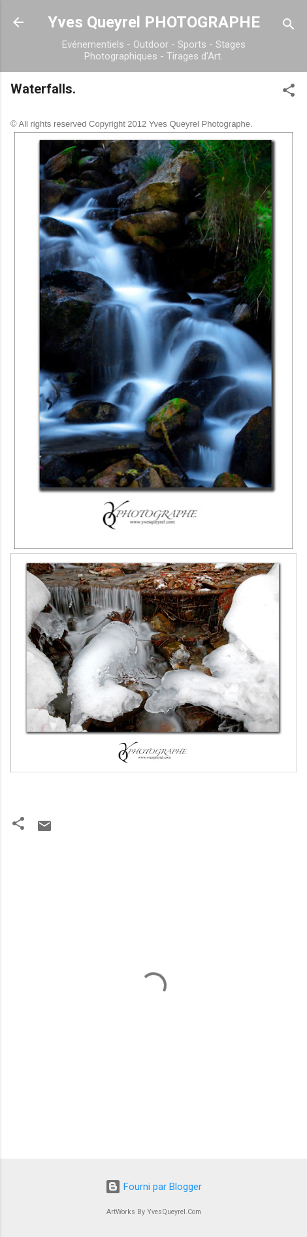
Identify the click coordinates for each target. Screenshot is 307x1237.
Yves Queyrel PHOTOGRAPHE (154, 22)
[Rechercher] (289, 26)
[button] (289, 92)
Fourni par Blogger (153, 1187)
